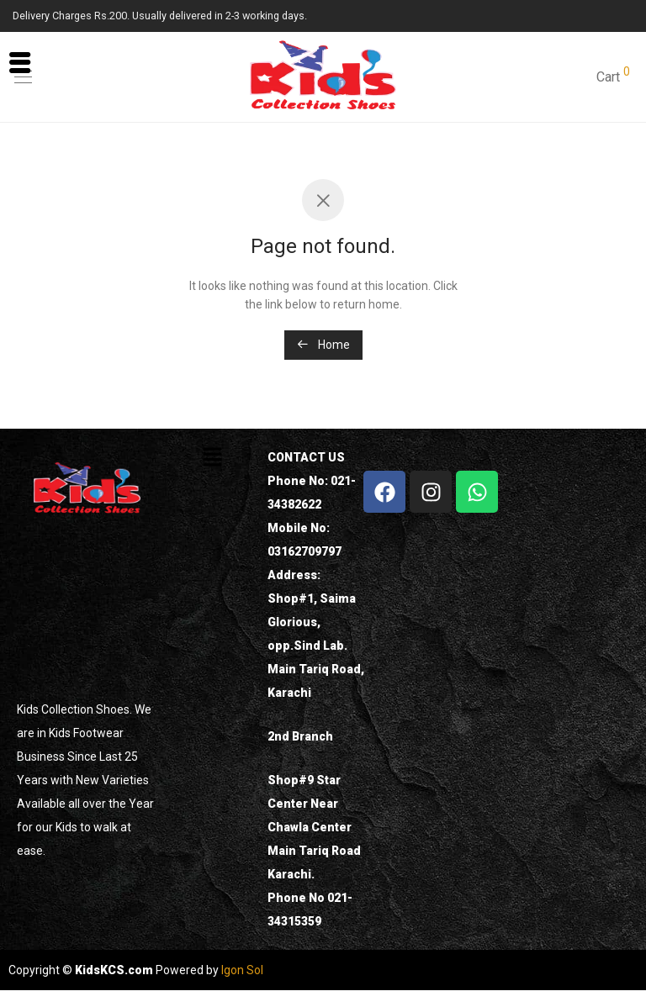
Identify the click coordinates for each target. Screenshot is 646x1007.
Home (323, 344)
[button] (212, 458)
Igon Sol (242, 970)
